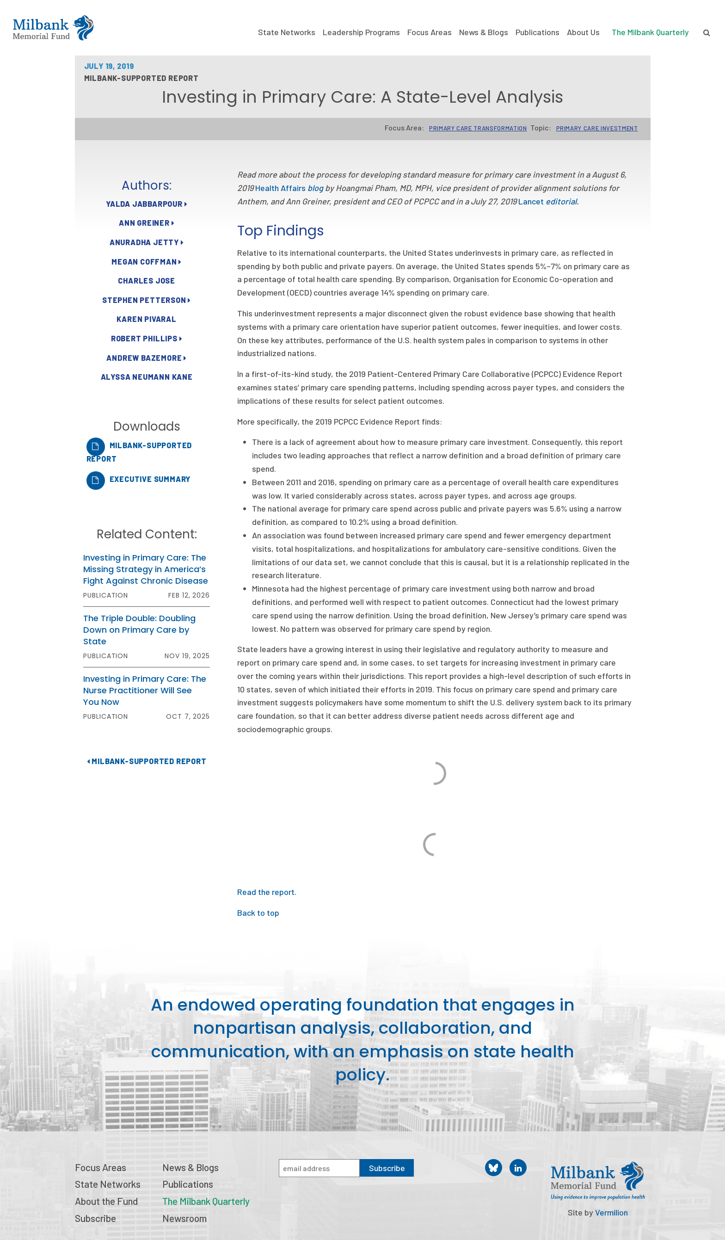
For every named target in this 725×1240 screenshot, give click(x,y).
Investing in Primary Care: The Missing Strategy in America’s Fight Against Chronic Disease (145, 569)
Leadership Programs (361, 32)
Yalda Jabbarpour (146, 203)
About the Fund (106, 1201)
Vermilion (611, 1212)
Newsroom (184, 1218)
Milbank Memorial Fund (53, 28)
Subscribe (95, 1218)
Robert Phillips (147, 338)
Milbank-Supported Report (147, 761)
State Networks (286, 32)
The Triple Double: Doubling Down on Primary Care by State (139, 629)
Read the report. (266, 892)
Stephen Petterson (146, 300)
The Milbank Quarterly (650, 32)
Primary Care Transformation (478, 128)
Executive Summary (150, 479)
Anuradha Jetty (147, 242)
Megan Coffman (146, 261)
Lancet (548, 201)
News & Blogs (483, 32)
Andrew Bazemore (146, 357)
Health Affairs (289, 188)
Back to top (258, 912)
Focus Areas (429, 32)
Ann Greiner (146, 222)
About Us (583, 32)
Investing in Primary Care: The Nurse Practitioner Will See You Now (144, 690)
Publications (537, 32)
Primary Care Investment (597, 128)
